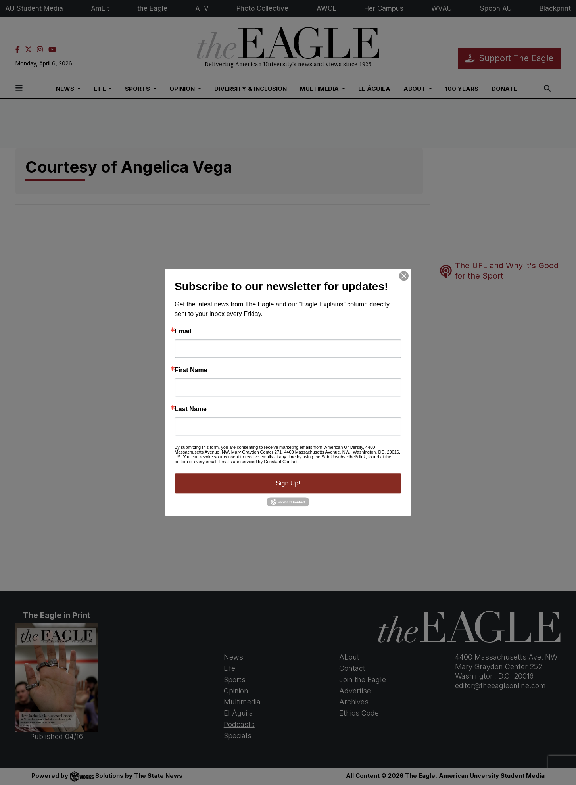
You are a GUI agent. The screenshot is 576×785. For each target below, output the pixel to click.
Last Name (191, 409)
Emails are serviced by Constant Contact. (259, 461)
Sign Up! (288, 483)
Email (183, 331)
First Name (191, 370)
